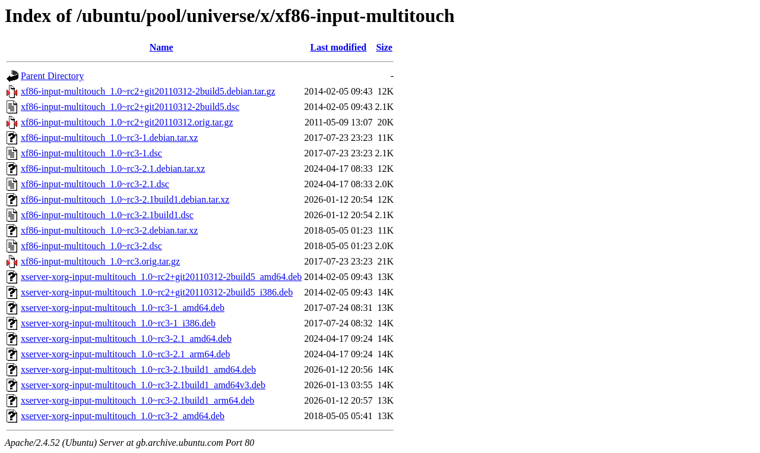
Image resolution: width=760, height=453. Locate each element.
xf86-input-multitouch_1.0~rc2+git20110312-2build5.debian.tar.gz (148, 91)
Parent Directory (52, 76)
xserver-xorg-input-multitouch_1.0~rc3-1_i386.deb (118, 323)
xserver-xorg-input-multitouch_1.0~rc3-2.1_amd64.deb (126, 339)
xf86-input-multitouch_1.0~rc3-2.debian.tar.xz (109, 230)
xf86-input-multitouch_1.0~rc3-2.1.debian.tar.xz (113, 168)
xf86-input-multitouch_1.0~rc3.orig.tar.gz (100, 261)
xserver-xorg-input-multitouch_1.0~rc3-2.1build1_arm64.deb (137, 400)
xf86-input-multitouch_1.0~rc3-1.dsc (91, 153)
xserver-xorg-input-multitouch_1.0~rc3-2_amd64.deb (122, 416)
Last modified (339, 47)
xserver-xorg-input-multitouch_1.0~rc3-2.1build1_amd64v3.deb (143, 385)
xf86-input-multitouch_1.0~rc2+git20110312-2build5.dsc (130, 107)
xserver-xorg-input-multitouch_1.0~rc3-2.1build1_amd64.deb (138, 369)
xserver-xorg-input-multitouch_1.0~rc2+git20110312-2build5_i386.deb (157, 292)
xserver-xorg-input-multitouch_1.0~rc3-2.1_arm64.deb (125, 354)
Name (161, 47)
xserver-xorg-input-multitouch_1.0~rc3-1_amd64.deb (122, 308)
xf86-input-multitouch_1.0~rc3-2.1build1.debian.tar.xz (125, 199)
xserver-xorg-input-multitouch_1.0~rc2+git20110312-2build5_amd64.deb (161, 277)
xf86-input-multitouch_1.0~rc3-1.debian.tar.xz (109, 138)
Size (384, 47)
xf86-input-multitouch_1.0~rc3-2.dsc (91, 246)
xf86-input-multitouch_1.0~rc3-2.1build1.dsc (107, 215)
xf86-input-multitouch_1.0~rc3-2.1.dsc (95, 184)
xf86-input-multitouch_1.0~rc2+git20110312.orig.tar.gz (127, 122)
